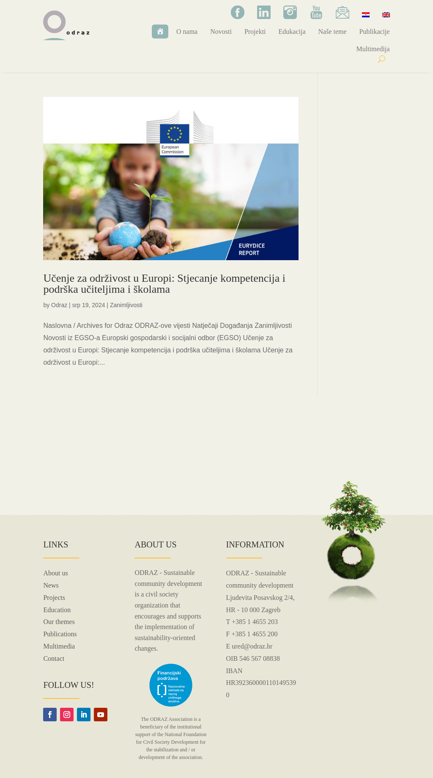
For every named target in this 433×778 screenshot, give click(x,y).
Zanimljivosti (126, 305)
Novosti (221, 31)
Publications (60, 634)
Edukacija (292, 31)
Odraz (59, 305)
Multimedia (59, 646)
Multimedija (372, 48)
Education (57, 609)
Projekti (255, 31)
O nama (186, 31)
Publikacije (374, 31)
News (50, 585)
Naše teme (332, 31)
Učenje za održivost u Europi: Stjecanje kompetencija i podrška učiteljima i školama (164, 283)
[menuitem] (366, 14)
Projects (54, 597)
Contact (53, 658)
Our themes (58, 621)
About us (55, 573)
